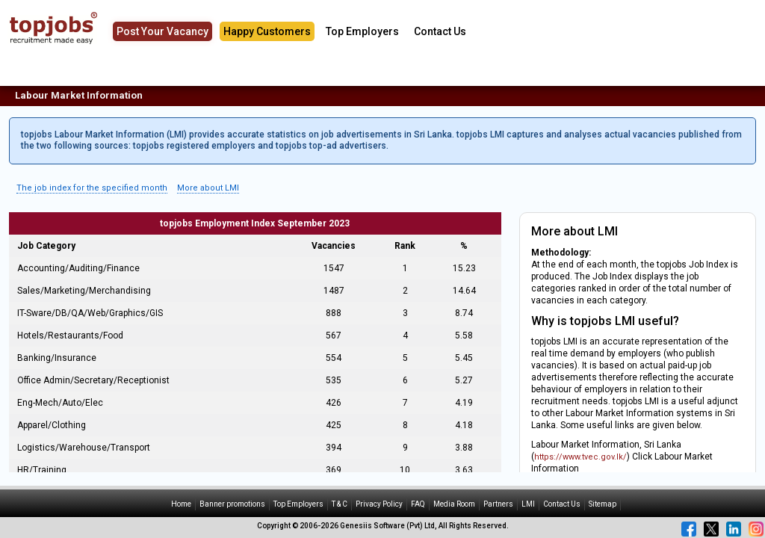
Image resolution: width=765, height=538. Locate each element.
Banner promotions (232, 504)
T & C (339, 504)
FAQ (418, 504)
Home (181, 504)
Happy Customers (267, 31)
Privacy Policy (379, 504)
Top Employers (362, 31)
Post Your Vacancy (162, 31)
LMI (528, 504)
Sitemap (602, 504)
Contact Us (440, 31)
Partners (498, 504)
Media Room (454, 504)
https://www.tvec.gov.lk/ (580, 457)
